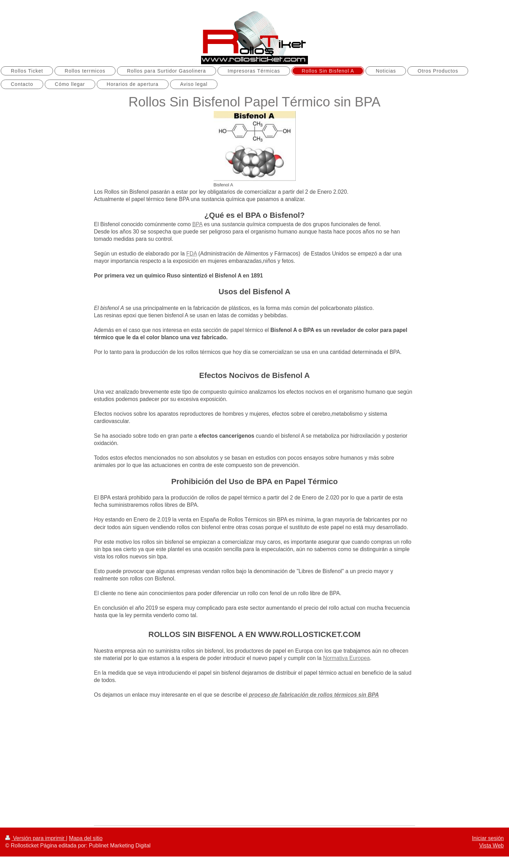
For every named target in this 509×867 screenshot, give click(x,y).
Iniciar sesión (488, 838)
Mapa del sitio (85, 838)
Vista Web (491, 846)
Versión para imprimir (35, 838)
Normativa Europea (346, 658)
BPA (197, 224)
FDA (191, 254)
